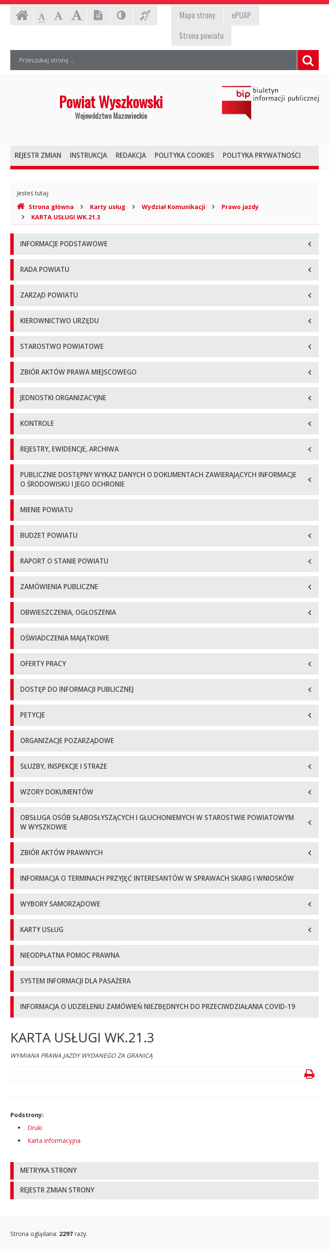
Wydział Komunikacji (173, 207)
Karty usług (108, 207)
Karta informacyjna (54, 1140)
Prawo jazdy (240, 207)
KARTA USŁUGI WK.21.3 (65, 217)
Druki (34, 1128)
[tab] (164, 1171)
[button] (164, 1171)
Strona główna (45, 207)
